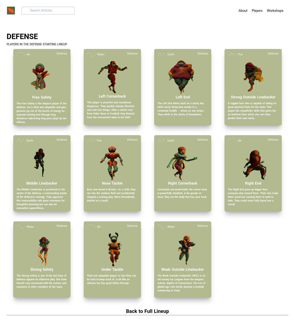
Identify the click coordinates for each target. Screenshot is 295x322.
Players (257, 11)
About (243, 11)
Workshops (275, 11)
